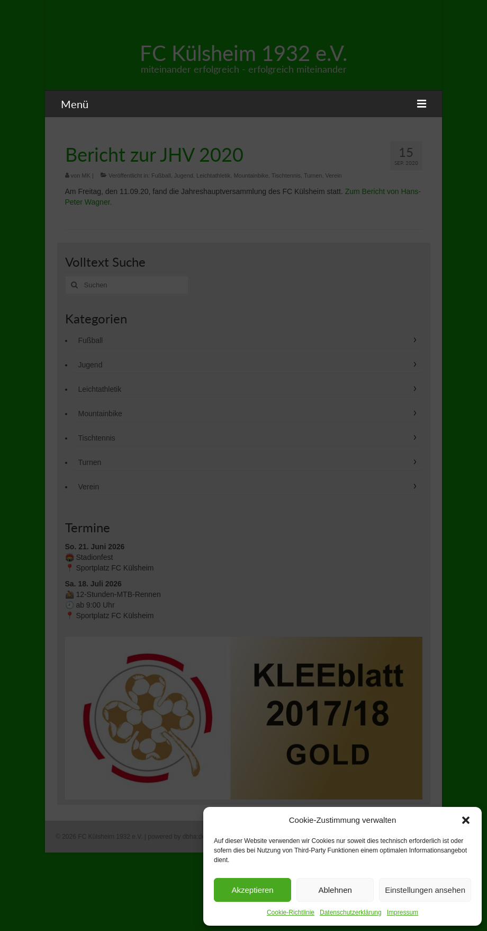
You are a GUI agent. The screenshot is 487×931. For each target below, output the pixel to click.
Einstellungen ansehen (425, 889)
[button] (466, 820)
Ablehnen (334, 889)
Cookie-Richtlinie (290, 912)
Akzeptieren (252, 889)
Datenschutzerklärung (351, 912)
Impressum (402, 912)
